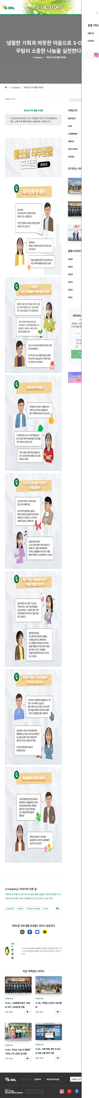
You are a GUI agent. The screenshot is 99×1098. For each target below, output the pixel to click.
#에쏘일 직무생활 (33, 908)
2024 (70, 274)
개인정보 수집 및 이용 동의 (83, 343)
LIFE (70, 126)
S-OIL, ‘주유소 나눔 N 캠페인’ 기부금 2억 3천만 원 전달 (18, 1053)
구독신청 (81, 354)
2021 (70, 297)
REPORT (72, 118)
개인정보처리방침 (52, 1079)
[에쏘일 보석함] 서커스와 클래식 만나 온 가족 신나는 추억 (29, 898)
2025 (70, 266)
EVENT (71, 156)
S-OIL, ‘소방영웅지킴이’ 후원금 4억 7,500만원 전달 (18, 1007)
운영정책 (37, 1079)
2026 (70, 259)
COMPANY (72, 133)
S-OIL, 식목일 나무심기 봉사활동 (91, 182)
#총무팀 (20, 908)
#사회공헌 (10, 908)
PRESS (71, 141)
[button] (79, 380)
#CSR (46, 908)
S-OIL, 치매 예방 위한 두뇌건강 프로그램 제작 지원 (48, 1053)
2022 (70, 289)
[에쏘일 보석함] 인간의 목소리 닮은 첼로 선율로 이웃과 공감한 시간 (33, 894)
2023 (70, 281)
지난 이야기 (73, 148)
